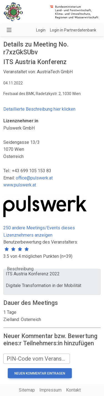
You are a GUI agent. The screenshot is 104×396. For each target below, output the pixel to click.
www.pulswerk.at (19, 185)
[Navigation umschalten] (9, 30)
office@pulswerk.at (34, 178)
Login (40, 30)
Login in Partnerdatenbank (73, 30)
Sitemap (27, 390)
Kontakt (73, 390)
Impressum (50, 390)
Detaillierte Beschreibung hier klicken (39, 109)
